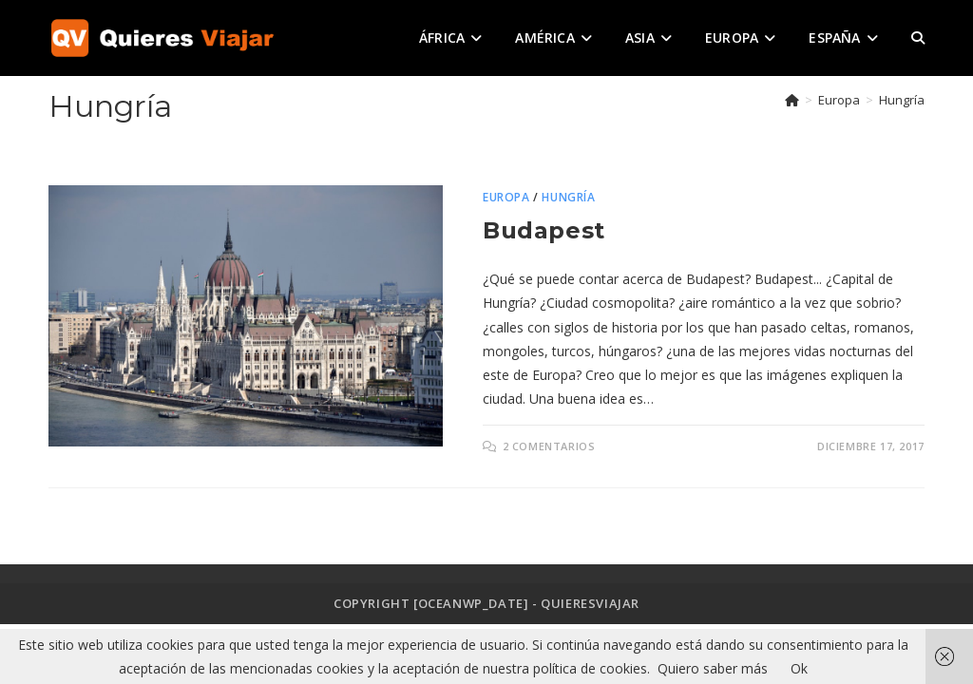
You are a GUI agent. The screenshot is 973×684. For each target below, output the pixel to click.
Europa (506, 197)
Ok (799, 668)
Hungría (902, 99)
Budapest (544, 230)
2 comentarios (549, 446)
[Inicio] (792, 99)
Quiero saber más (713, 668)
